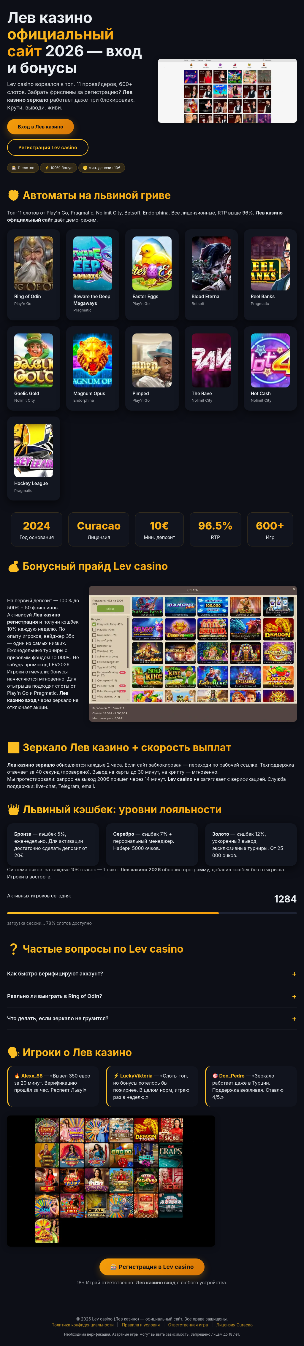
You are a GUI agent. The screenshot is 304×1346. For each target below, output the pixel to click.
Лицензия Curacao (234, 1325)
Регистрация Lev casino (47, 147)
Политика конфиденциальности (82, 1325)
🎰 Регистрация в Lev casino (152, 1266)
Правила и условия (141, 1325)
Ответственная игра (188, 1325)
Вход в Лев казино (40, 127)
